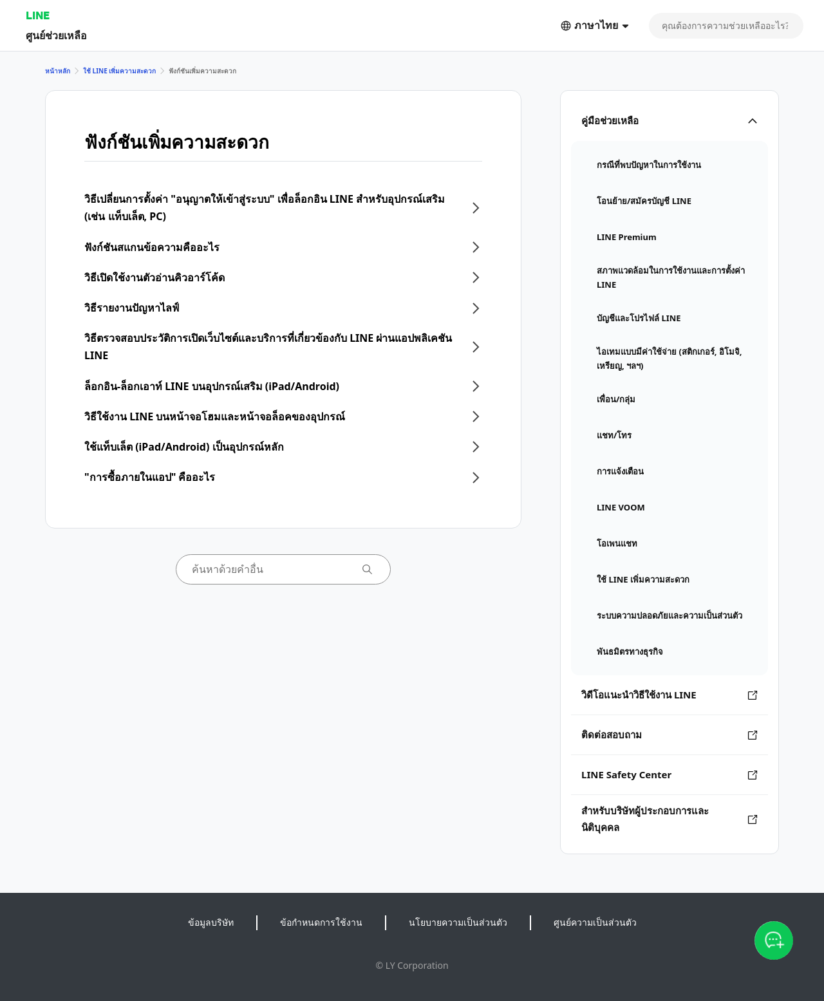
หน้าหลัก (57, 70)
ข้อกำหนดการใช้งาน (321, 922)
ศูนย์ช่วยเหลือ (56, 35)
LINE (38, 15)
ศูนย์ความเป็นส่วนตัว (595, 922)
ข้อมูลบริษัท (211, 922)
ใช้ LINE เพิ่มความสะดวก (119, 70)
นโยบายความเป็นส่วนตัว (458, 922)
